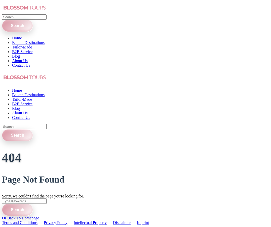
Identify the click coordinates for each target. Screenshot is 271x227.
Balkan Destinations (28, 42)
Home (17, 38)
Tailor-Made (22, 47)
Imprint (143, 222)
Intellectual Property (90, 222)
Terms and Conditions (19, 222)
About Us (20, 61)
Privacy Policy (55, 222)
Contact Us (21, 65)
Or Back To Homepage (20, 218)
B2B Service (22, 51)
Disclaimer (122, 222)
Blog (16, 56)
